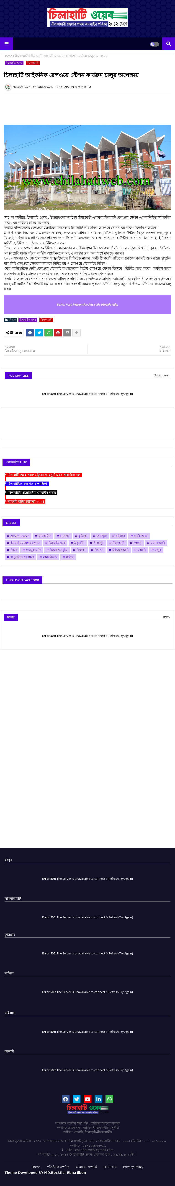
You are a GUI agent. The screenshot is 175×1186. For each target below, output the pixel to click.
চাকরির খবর (140, 536)
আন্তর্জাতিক (44, 536)
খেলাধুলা (102, 536)
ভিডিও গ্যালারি (120, 550)
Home (8, 56)
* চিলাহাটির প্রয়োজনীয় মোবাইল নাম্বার (31, 492)
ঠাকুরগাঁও (79, 543)
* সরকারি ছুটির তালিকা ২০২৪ (25, 501)
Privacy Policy (133, 1167)
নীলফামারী (22, 56)
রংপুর (158, 550)
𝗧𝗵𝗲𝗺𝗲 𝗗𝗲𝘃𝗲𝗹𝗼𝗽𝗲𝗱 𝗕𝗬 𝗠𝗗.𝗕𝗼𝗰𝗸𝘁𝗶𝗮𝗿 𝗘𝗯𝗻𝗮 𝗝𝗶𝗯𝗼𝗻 (45, 1172)
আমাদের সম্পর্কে (86, 1167)
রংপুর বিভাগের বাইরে (22, 557)
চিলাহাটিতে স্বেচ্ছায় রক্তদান (25, 543)
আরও (166, 617)
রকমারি (142, 550)
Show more (161, 375)
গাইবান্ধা (120, 536)
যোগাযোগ (110, 1167)
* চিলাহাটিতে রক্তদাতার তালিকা (27, 484)
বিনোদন (99, 550)
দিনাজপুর (98, 543)
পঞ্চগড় (138, 543)
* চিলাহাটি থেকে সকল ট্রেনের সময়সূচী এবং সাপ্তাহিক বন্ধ (43, 475)
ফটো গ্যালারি (158, 543)
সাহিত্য (69, 557)
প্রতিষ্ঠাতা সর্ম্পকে (58, 1167)
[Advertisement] (87, 106)
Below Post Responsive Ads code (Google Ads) (87, 304)
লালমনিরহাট (50, 557)
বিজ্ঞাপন (81, 550)
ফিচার (13, 550)
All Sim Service (19, 536)
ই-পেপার (64, 536)
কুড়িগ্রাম (83, 536)
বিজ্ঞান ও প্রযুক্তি (58, 550)
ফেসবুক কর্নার (33, 550)
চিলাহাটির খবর (14, 63)
